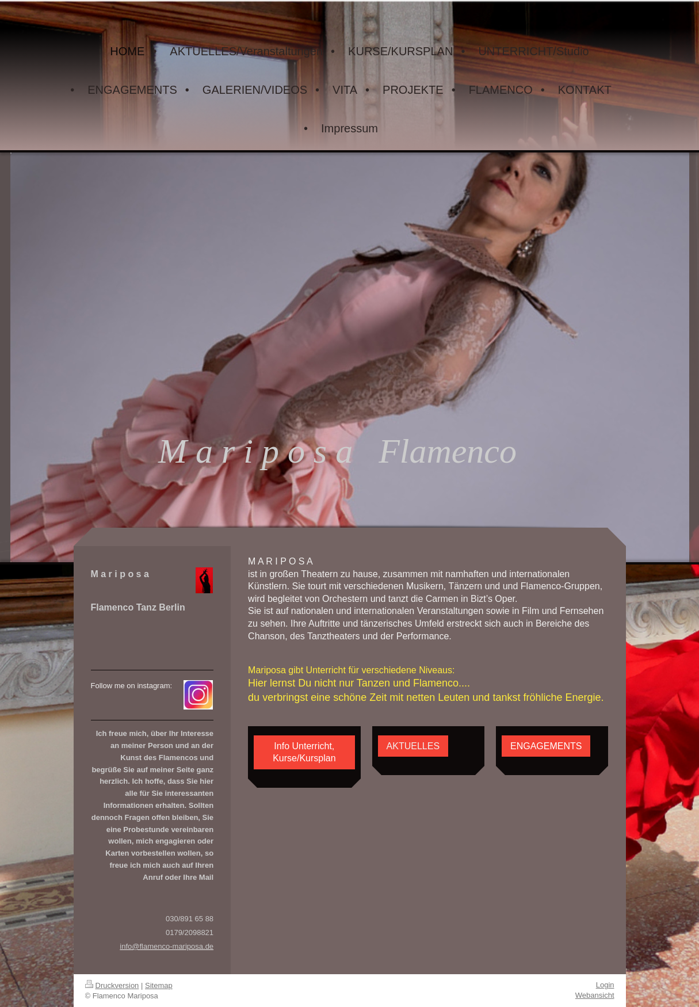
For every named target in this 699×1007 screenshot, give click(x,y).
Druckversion (112, 985)
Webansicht (594, 995)
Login (605, 985)
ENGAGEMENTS (546, 746)
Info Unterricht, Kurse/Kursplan (304, 752)
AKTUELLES (413, 746)
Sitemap (159, 985)
